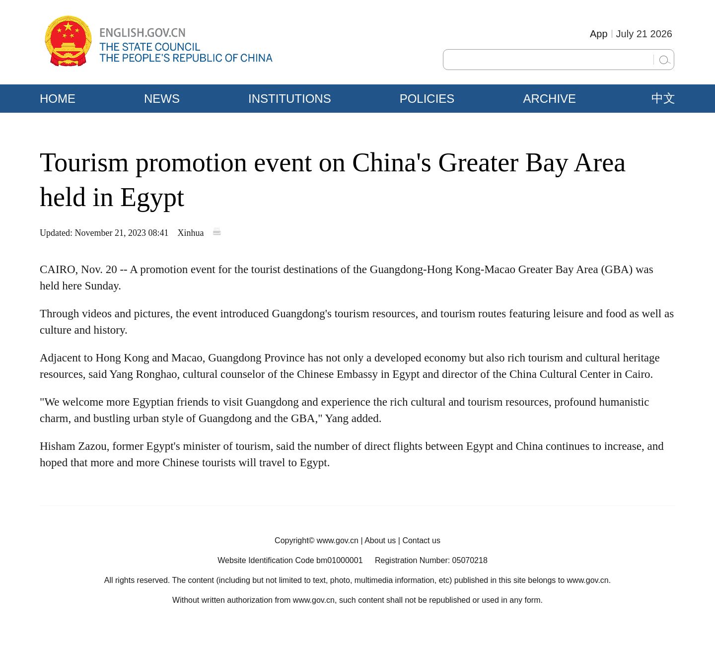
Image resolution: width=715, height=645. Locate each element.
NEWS (162, 98)
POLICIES (427, 98)
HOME (57, 98)
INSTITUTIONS (289, 98)
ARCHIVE (549, 98)
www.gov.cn (337, 540)
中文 (663, 98)
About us (380, 540)
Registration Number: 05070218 (431, 560)
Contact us (421, 540)
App (599, 33)
